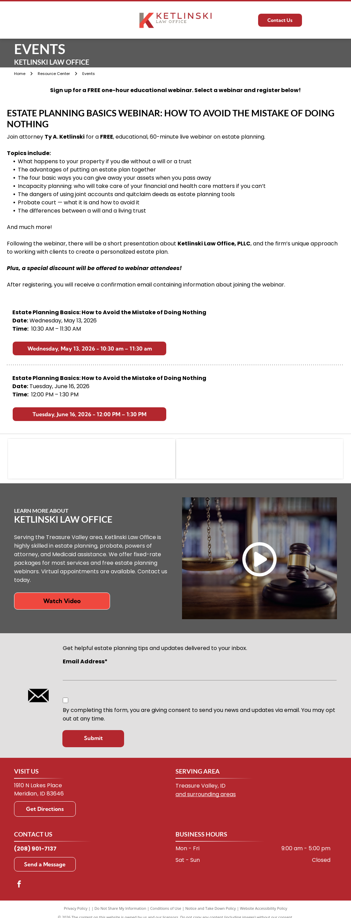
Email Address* (85, 662)
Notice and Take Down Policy (210, 908)
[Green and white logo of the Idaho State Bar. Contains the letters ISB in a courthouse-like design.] (259, 459)
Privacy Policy (75, 908)
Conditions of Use (165, 908)
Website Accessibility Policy (263, 908)
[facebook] (19, 886)
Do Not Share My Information (120, 908)
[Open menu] (333, 20)
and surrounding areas (206, 795)
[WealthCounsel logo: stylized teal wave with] (91, 459)
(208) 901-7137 (35, 849)
